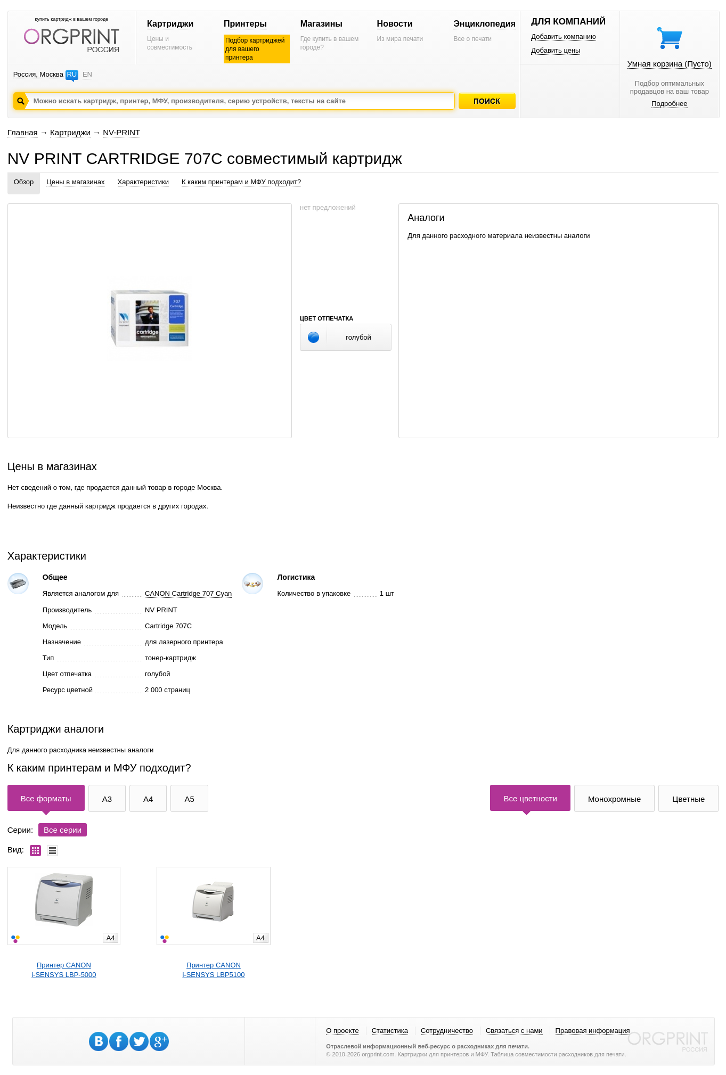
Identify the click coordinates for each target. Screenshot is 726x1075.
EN (87, 74)
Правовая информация (593, 1031)
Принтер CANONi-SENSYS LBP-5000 (63, 970)
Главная (22, 132)
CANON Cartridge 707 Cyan (188, 593)
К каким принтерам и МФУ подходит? (241, 182)
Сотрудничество (447, 1031)
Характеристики (143, 182)
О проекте (342, 1031)
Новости (395, 23)
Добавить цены (555, 50)
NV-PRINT (121, 132)
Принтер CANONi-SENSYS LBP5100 (213, 970)
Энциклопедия (484, 23)
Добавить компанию (563, 36)
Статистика (390, 1031)
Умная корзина (669, 63)
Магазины (321, 23)
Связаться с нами (514, 1031)
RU (72, 74)
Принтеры (245, 23)
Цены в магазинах (75, 182)
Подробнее (669, 104)
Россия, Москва (38, 74)
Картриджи (170, 23)
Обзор (24, 182)
